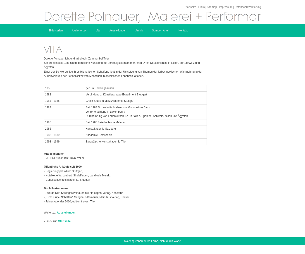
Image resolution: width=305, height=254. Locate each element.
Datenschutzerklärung (248, 7)
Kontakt (183, 30)
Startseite (190, 7)
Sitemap (212, 7)
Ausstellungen (117, 30)
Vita (98, 30)
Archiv (139, 30)
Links (201, 7)
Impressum (225, 7)
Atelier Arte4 (79, 30)
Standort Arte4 (160, 30)
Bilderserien (55, 30)
